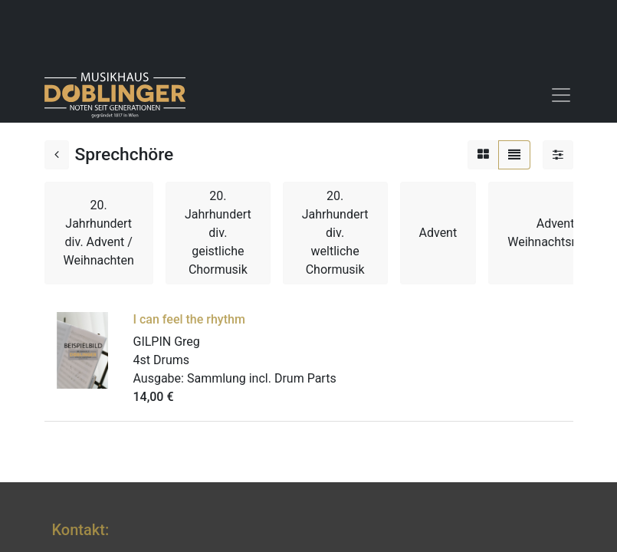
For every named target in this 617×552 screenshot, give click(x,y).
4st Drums (161, 360)
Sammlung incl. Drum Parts (261, 378)
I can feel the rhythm (189, 319)
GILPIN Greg (166, 341)
